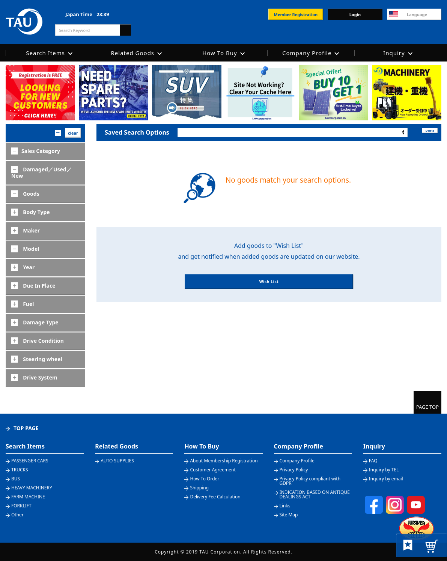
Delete (424, 132)
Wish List (269, 289)
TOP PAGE (26, 428)
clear (73, 133)
